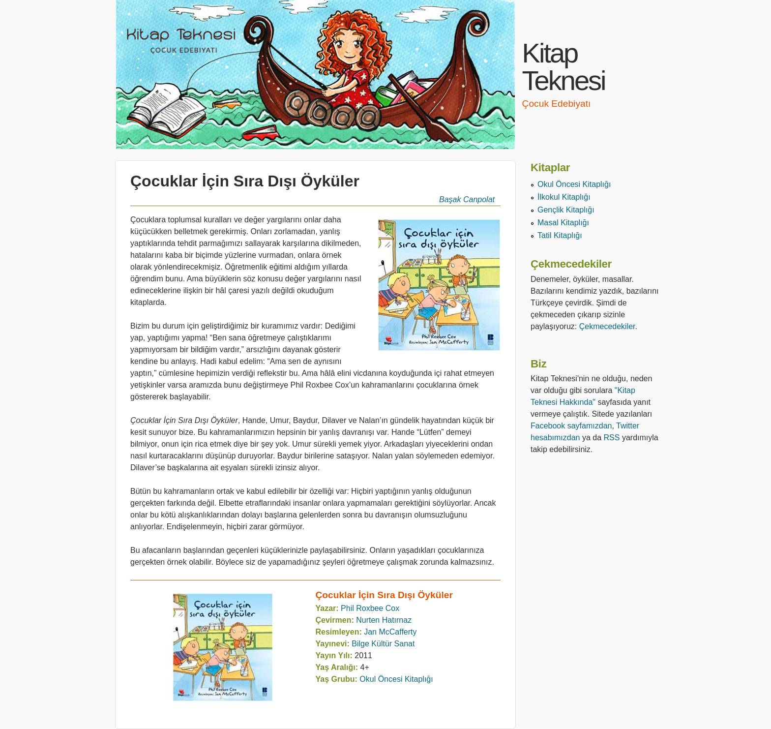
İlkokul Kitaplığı (564, 197)
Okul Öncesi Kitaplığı (396, 679)
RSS (612, 437)
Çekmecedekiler (607, 326)
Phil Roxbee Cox (370, 608)
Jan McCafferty (390, 632)
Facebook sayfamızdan (571, 426)
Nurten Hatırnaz (384, 620)
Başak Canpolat (467, 199)
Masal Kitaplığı (563, 222)
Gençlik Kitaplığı (565, 210)
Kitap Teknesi (563, 66)
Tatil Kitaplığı (559, 235)
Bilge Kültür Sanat (383, 643)
